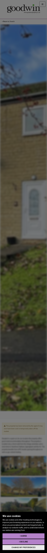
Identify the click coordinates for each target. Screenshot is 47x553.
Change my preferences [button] (24, 547)
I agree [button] (23, 536)
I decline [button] (23, 542)
